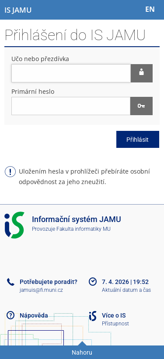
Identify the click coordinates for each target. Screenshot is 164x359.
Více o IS (114, 315)
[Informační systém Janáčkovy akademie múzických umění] (18, 10)
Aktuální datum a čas (126, 290)
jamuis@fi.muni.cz (41, 290)
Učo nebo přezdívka (40, 59)
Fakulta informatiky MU (83, 229)
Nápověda (34, 315)
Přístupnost (115, 324)
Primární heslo (32, 91)
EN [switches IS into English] (150, 9)
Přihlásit (137, 139)
